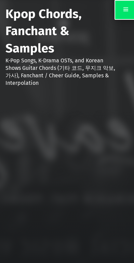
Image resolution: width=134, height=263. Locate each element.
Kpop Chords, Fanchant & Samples (43, 31)
